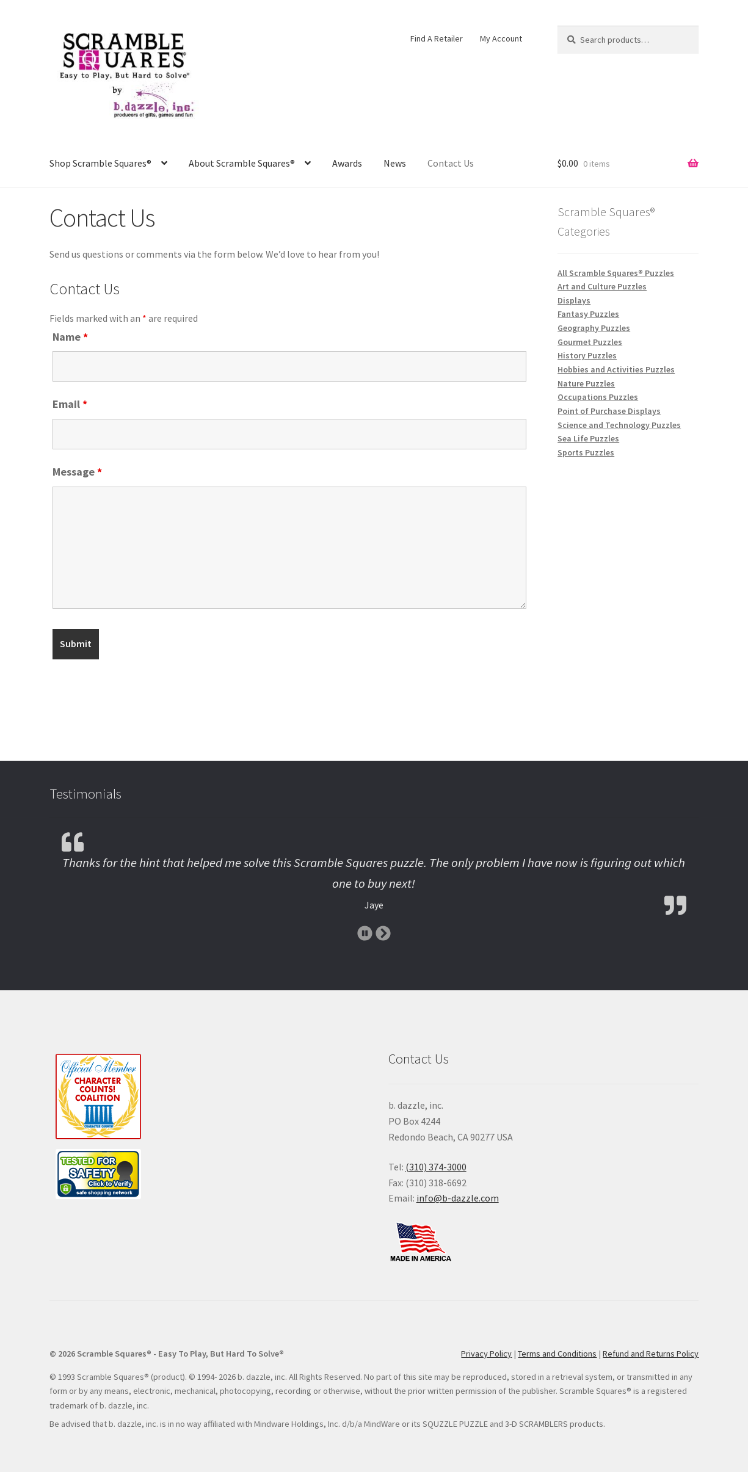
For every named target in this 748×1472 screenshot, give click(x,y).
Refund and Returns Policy (651, 1353)
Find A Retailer (436, 38)
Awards (347, 163)
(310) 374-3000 (436, 1167)
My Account (501, 38)
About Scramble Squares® (242, 163)
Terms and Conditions (557, 1353)
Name (70, 337)
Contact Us (450, 163)
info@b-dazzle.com (457, 1198)
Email (70, 404)
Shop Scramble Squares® (100, 163)
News (394, 163)
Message (77, 472)
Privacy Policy (486, 1353)
